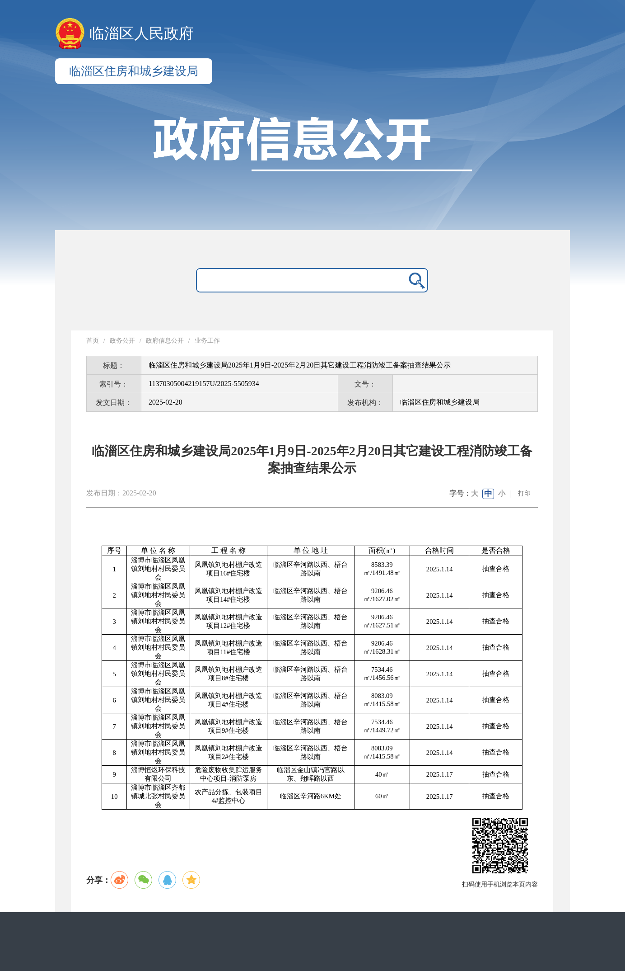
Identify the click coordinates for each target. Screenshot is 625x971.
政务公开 (122, 340)
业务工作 (207, 340)
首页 (92, 340)
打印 (524, 493)
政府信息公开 (165, 340)
